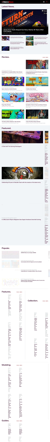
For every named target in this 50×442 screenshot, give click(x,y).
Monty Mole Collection (12, 123)
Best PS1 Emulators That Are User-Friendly (20, 390)
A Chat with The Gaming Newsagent (11, 146)
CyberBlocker (4, 73)
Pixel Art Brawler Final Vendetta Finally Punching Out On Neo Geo (17, 43)
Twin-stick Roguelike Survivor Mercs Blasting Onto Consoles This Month (41, 226)
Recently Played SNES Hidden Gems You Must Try (35, 293)
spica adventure (12, 90)
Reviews (16, 213)
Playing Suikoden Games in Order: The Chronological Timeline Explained (36, 185)
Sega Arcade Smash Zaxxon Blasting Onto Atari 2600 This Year (16, 48)
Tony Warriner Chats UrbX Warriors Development (35, 147)
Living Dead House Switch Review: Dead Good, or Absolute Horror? (36, 72)
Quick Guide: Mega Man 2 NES (20, 375)
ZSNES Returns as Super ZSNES (16, 197)
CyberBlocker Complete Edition (12, 73)
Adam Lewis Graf (28, 106)
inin (2, 90)
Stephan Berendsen (9, 301)
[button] (44, 2)
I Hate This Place (35, 123)
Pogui (7, 106)
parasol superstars (6, 90)
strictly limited (18, 90)
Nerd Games (36, 90)
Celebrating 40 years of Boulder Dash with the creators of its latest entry (12, 166)
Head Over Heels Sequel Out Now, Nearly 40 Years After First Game (23, 30)
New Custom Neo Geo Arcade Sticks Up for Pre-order (9, 323)
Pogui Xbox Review (6, 104)
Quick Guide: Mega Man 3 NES (9, 375)
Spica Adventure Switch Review (9, 89)
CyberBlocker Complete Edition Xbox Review (12, 72)
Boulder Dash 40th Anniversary (9, 294)
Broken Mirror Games (29, 123)
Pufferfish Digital (11, 106)
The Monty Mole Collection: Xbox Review (11, 121)
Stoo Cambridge (20, 259)
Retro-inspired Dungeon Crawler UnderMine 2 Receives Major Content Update (41, 43)
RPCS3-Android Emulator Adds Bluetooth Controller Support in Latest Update (20, 351)
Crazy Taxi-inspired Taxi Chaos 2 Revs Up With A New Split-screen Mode (41, 38)
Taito (21, 90)
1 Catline (27, 90)
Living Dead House (41, 74)
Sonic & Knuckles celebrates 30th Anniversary (46, 267)
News (18, 144)
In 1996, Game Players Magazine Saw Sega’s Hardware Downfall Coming (12, 185)
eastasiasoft (19, 73)
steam (29, 107)
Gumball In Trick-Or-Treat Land (38, 106)
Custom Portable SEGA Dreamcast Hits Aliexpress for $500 (20, 323)
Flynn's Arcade (35, 74)
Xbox (17, 123)
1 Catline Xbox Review (31, 89)
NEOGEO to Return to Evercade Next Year (41, 215)
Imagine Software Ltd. (5, 123)
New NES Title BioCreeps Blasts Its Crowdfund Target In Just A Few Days (41, 198)
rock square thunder (42, 123)
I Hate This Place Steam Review (33, 121)
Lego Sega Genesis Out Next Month (16, 37)
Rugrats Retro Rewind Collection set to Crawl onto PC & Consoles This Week (17, 226)
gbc (32, 106)
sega (46, 275)
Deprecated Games (29, 74)
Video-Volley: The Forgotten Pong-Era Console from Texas (36, 166)
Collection (38, 163)
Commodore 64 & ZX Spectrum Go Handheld (17, 206)
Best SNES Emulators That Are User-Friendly (9, 390)
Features (15, 144)
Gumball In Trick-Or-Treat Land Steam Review (36, 104)
